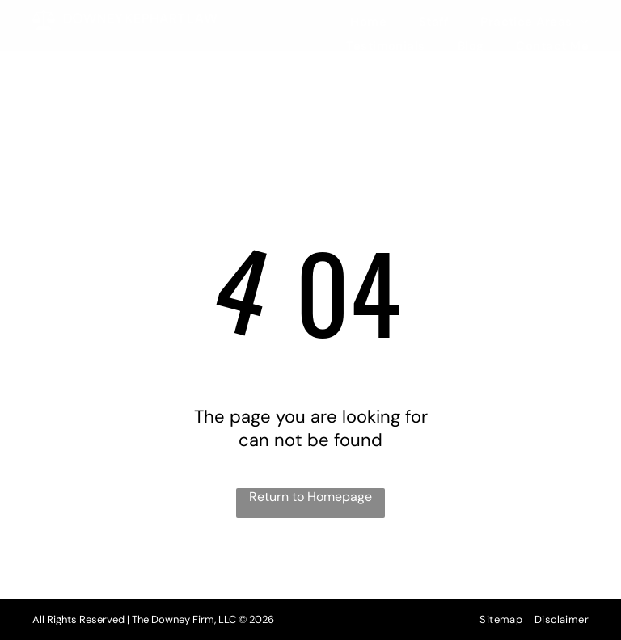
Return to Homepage (310, 496)
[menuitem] (352, 22)
